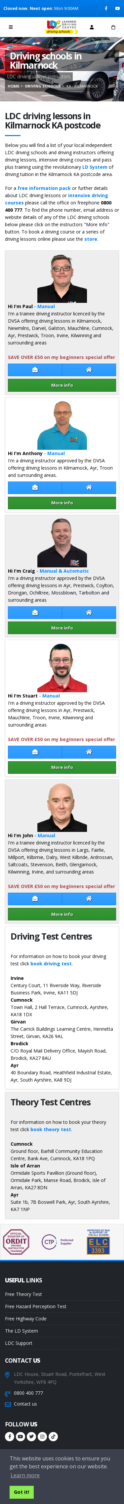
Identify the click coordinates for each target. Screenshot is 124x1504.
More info (62, 385)
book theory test (50, 1129)
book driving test (51, 963)
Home (13, 86)
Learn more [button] (25, 1475)
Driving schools (43, 86)
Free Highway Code (26, 1318)
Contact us (25, 1404)
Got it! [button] (21, 1492)
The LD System (21, 1331)
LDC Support (18, 1343)
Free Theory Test (23, 1294)
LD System (94, 167)
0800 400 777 (28, 1393)
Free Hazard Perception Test (35, 1306)
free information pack (44, 188)
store (90, 239)
